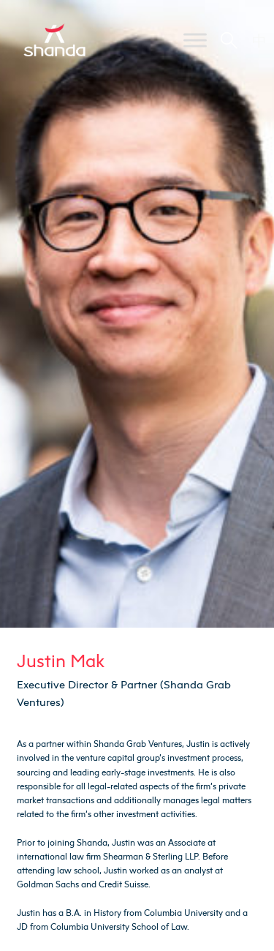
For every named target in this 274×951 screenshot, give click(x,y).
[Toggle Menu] (195, 40)
